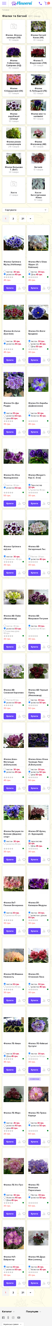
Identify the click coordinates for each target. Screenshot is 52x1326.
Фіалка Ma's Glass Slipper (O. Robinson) (37, 264)
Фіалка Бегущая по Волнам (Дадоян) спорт (13, 834)
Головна (5, 10)
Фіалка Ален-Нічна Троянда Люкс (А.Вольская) (38, 762)
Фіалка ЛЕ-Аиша (12, 1043)
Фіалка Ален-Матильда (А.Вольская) (10, 762)
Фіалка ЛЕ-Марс (12, 1113)
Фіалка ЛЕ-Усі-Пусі (13, 1185)
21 (22, 218)
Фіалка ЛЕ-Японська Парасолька (34, 1187)
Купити (9, 288)
